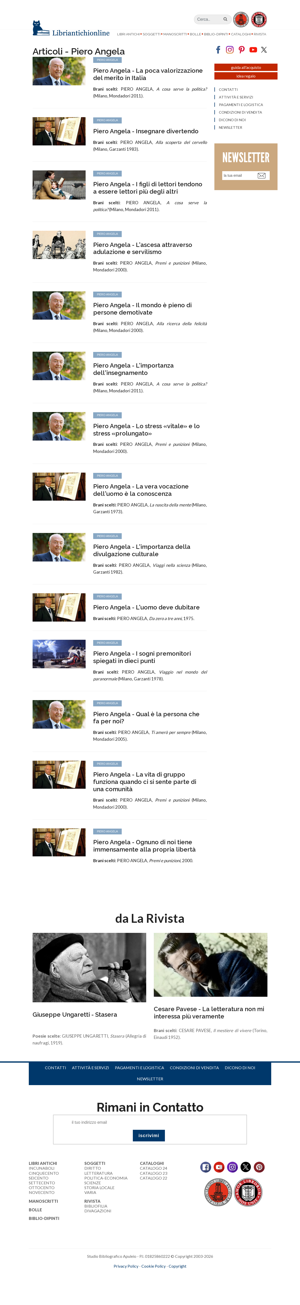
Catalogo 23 (153, 1186)
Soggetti (151, 34)
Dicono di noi (240, 1080)
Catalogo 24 (153, 1181)
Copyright (177, 1278)
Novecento (42, 1205)
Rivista (260, 34)
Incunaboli (42, 1181)
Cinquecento (44, 1186)
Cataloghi (241, 34)
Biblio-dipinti (216, 34)
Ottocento (42, 1200)
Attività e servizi (90, 1080)
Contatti (55, 1080)
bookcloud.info (159, 1287)
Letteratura (98, 1186)
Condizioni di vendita (194, 1080)
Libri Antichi (128, 34)
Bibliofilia (95, 1218)
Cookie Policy (153, 1278)
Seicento (38, 1190)
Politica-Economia (106, 1190)
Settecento (42, 1195)
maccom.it (135, 1287)
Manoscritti (175, 34)
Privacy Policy (126, 1278)
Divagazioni (97, 1223)
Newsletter (150, 1091)
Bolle (195, 34)
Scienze (92, 1195)
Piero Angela (107, 246)
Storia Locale (99, 1200)
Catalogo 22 (153, 1190)
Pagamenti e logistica (139, 1080)
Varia (90, 1205)
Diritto (92, 1181)
